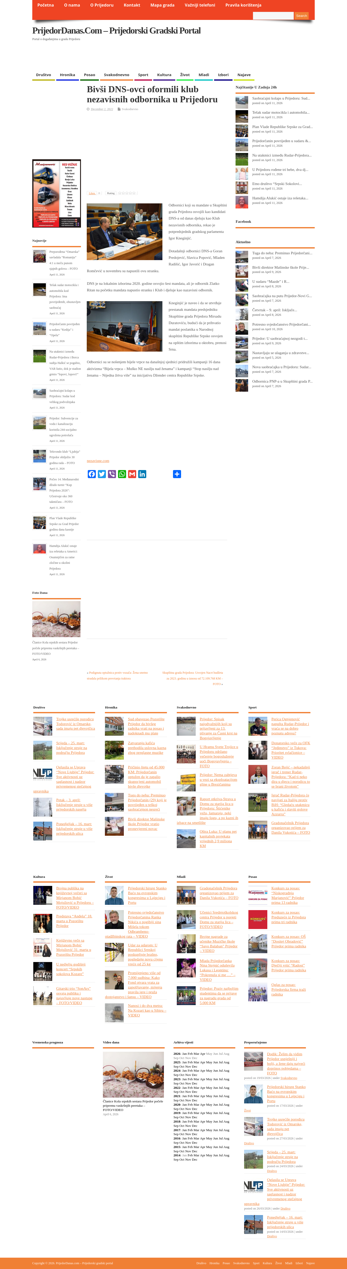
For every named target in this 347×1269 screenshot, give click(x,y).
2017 (177, 1130)
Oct (182, 1066)
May (209, 1062)
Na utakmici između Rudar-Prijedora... (282, 155)
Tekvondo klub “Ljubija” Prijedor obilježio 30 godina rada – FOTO (64, 457)
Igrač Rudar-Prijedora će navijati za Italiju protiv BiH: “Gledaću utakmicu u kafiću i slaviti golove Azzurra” (290, 804)
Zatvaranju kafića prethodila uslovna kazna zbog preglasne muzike (147, 748)
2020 (177, 1104)
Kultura (164, 74)
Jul (221, 1062)
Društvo (43, 74)
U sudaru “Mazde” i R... (270, 281)
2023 (177, 1079)
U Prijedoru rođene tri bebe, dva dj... (280, 169)
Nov (188, 1066)
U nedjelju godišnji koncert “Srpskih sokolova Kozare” (70, 969)
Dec (194, 1066)
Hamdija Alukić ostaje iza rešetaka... (280, 198)
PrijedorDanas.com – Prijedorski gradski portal (116, 30)
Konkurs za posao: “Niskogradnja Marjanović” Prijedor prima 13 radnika (287, 895)
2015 (177, 1147)
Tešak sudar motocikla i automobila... (281, 112)
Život (185, 74)
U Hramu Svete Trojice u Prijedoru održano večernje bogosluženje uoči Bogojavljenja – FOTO (219, 756)
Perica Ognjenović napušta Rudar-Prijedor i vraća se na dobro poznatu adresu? (290, 726)
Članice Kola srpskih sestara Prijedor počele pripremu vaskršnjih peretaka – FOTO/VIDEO (55, 648)
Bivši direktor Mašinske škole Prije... (280, 267)
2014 (177, 1155)
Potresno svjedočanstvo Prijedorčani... (281, 324)
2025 (177, 1062)
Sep (176, 1066)
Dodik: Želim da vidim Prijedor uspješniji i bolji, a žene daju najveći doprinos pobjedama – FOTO (286, 1063)
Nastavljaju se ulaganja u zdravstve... (280, 353)
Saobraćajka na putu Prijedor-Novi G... (282, 296)
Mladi (203, 74)
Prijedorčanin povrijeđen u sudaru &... (281, 141)
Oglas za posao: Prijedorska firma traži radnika (288, 989)
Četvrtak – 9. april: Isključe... (274, 310)
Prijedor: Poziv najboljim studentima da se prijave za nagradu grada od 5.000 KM (219, 995)
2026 (177, 1054)
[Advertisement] (217, 56)
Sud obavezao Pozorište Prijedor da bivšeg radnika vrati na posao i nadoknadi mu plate (146, 726)
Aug (226, 1062)
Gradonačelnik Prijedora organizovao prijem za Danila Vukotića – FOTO (290, 827)
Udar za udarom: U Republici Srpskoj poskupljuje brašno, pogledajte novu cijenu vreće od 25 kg (145, 954)
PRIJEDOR (63, 1071)
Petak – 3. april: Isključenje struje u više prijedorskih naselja (74, 805)
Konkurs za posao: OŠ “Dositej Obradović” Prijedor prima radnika (288, 941)
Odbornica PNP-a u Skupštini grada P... (282, 381)
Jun (215, 1062)
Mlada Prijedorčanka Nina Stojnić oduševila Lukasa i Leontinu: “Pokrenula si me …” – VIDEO (218, 970)
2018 (177, 1121)
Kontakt (132, 5)
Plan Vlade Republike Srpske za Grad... (282, 127)
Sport (143, 74)
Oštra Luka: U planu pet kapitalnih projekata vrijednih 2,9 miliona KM (218, 838)
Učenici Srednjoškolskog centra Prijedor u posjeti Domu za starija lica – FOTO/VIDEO (219, 919)
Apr (202, 1054)
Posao (89, 74)
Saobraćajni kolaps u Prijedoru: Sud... (281, 98)
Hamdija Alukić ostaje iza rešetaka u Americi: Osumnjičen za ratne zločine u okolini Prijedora (63, 557)
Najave (244, 74)
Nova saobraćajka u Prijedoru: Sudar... (281, 367)
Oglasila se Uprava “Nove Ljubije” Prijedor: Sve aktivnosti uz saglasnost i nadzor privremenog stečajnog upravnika (63, 779)
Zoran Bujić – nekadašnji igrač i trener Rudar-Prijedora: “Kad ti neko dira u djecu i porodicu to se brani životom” (290, 776)
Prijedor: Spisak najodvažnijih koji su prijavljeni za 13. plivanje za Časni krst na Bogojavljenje (218, 728)
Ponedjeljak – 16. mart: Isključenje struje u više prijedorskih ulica (74, 828)
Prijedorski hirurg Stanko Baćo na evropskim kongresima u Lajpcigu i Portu (147, 895)
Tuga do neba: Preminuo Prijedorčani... (282, 253)
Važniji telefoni (200, 5)
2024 (177, 1070)
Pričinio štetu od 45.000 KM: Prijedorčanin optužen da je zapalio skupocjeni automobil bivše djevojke (146, 776)
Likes (95, 193)
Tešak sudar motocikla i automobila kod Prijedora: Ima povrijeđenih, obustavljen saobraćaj (64, 296)
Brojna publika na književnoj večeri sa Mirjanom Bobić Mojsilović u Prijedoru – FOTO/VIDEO (75, 897)
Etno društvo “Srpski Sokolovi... (277, 183)
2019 (177, 1113)
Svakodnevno (116, 74)
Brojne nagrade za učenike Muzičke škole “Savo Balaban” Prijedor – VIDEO (219, 943)
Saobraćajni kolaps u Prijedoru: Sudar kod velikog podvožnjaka (62, 396)
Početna (45, 5)
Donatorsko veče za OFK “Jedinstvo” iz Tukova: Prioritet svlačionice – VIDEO (290, 750)
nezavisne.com (98, 461)
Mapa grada (163, 5)
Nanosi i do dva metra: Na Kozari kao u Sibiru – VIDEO (147, 1010)
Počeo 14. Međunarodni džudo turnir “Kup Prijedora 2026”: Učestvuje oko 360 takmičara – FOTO (64, 491)
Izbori (223, 74)
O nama (72, 5)
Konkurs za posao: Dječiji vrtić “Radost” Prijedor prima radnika (288, 965)
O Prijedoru (101, 5)
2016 (177, 1138)
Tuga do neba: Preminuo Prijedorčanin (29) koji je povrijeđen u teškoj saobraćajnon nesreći (147, 802)
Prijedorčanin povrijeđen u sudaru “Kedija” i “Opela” (64, 329)
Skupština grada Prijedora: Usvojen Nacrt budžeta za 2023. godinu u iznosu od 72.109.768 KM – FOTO (192, 678)
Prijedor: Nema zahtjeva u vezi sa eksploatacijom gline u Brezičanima (218, 779)
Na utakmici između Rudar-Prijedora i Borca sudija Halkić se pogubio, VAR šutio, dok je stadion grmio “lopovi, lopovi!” (65, 363)
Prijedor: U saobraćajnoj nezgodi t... (280, 338)
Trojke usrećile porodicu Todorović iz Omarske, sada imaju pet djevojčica (75, 724)
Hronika (67, 74)
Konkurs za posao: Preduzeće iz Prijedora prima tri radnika (288, 917)
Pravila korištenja (243, 5)
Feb (190, 1054)
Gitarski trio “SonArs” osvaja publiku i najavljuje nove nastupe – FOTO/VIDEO (74, 995)
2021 (177, 1096)
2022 (177, 1088)
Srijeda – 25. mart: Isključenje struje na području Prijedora (71, 748)
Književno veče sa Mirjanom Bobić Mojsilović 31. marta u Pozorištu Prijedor (73, 947)
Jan (184, 1054)
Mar (196, 1054)
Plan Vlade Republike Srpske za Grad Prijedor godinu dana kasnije (64, 523)
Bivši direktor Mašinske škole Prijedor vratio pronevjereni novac (146, 824)
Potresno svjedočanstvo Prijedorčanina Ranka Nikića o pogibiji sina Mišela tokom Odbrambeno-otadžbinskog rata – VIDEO (134, 924)
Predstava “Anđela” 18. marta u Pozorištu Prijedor (74, 921)
